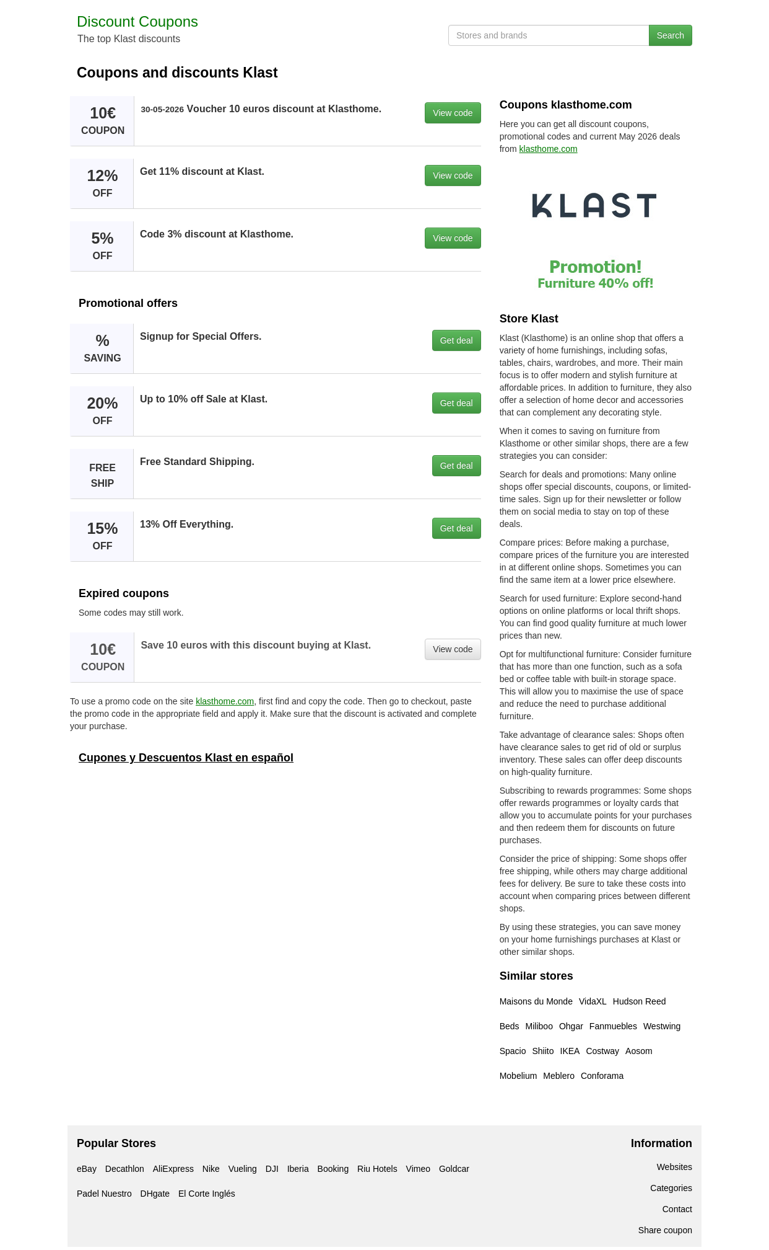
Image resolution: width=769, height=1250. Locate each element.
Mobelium (518, 1076)
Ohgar (571, 1026)
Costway (602, 1051)
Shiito (543, 1051)
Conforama (602, 1076)
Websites (674, 1167)
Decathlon (124, 1169)
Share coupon (665, 1230)
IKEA (570, 1051)
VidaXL (593, 1001)
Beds (509, 1026)
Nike (211, 1169)
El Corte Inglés (206, 1194)
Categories (671, 1188)
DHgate (155, 1194)
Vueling (242, 1169)
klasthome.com (225, 701)
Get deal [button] (456, 340)
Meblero (559, 1076)
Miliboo (539, 1026)
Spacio (513, 1051)
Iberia (298, 1169)
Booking (333, 1169)
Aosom (639, 1051)
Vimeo (418, 1169)
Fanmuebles (613, 1026)
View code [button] (452, 113)
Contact (677, 1209)
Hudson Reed (639, 1001)
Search (670, 35)
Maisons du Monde (536, 1001)
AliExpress (173, 1169)
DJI (272, 1169)
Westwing (661, 1026)
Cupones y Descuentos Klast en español (186, 757)
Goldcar (454, 1169)
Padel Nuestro (104, 1194)
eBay (87, 1169)
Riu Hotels (377, 1169)
